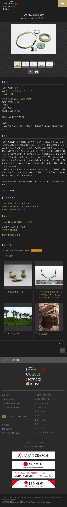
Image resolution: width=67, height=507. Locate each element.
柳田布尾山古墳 (14, 333)
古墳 (11, 94)
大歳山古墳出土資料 (10, 203)
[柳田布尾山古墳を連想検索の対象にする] (5, 333)
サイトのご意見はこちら (44, 432)
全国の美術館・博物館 (10, 407)
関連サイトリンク (41, 424)
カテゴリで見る (8, 399)
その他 (5, 94)
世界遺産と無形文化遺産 (11, 403)
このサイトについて (42, 420)
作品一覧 (5, 395)
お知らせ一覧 (40, 411)
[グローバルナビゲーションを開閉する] (62, 3)
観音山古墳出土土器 (16, 292)
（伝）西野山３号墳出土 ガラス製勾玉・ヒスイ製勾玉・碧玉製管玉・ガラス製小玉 (50, 295)
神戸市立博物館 (8, 209)
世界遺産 (5, 424)
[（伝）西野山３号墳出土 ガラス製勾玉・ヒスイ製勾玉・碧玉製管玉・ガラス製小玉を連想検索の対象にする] (36, 292)
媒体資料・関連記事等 (43, 395)
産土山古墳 (43, 333)
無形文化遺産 (7, 429)
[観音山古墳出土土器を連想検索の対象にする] (5, 292)
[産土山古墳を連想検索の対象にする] (36, 333)
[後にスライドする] (54, 64)
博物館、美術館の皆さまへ (45, 399)
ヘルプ (37, 415)
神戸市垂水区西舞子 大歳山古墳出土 (17, 99)
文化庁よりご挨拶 (41, 403)
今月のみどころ (40, 407)
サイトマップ (40, 428)
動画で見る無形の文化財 (11, 433)
